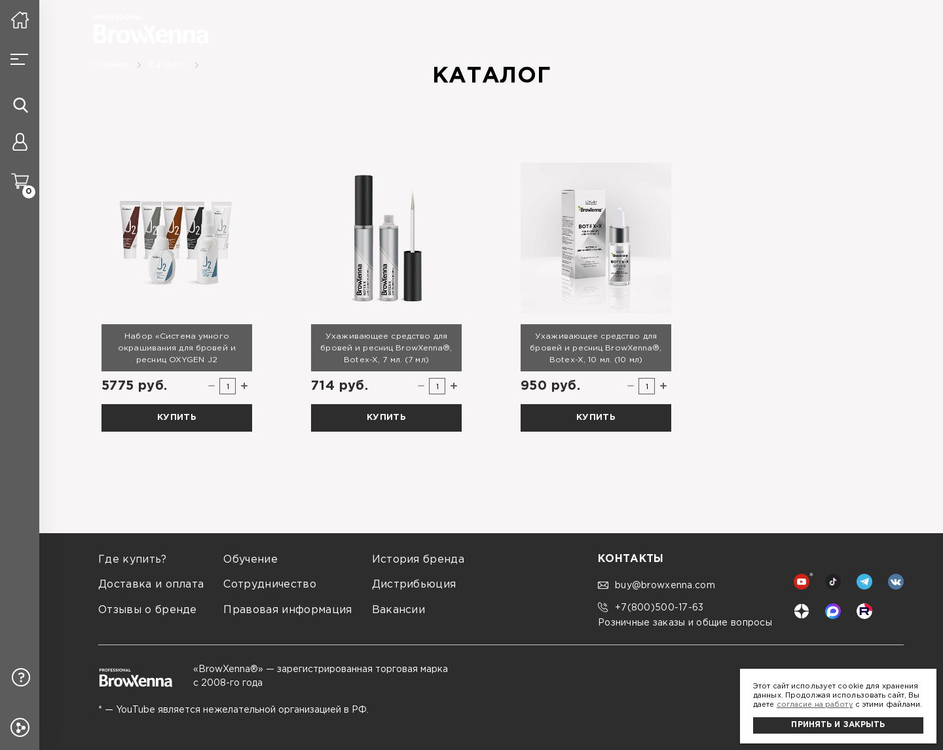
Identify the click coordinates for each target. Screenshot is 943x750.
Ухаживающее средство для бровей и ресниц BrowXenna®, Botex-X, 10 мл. (595, 348)
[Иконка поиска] (21, 105)
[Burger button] (19, 59)
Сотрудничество (269, 585)
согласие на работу (815, 705)
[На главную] (19, 19)
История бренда (418, 560)
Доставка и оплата (151, 585)
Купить (176, 417)
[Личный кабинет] (19, 144)
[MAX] (833, 611)
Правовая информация (287, 610)
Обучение (250, 560)
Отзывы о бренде (147, 610)
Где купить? (132, 560)
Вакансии (399, 610)
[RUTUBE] (864, 611)
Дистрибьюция (414, 585)
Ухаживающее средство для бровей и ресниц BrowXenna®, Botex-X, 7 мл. (386, 348)
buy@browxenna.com (656, 586)
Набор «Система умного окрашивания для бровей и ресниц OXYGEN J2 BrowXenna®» (177, 349)
